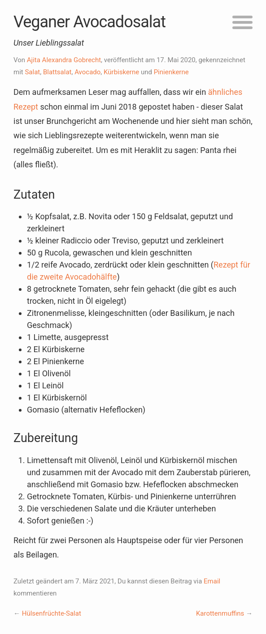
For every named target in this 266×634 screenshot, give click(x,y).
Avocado (87, 72)
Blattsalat (57, 72)
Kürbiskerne (121, 72)
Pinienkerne (171, 72)
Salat (32, 72)
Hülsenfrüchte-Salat (51, 613)
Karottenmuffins (220, 613)
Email (212, 581)
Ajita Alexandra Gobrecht (64, 60)
